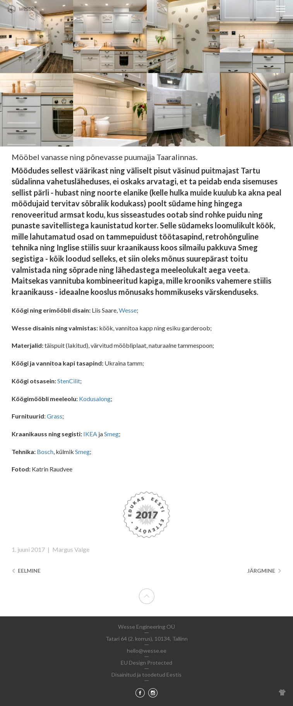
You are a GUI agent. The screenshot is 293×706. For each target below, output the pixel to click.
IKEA (90, 433)
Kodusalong (95, 398)
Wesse (128, 310)
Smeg (111, 433)
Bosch (45, 451)
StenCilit (68, 380)
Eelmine (26, 570)
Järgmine (264, 570)
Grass (54, 416)
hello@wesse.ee (146, 650)
